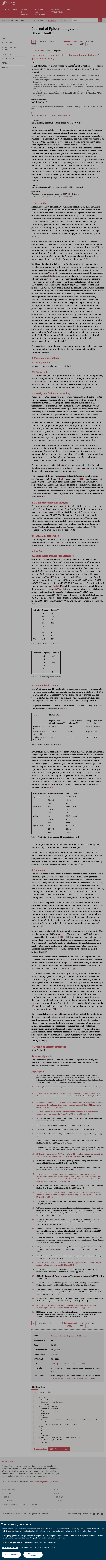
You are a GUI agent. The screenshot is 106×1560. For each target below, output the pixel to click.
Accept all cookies (11, 1554)
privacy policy (13, 1543)
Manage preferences (10, 1547)
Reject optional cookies (33, 1554)
